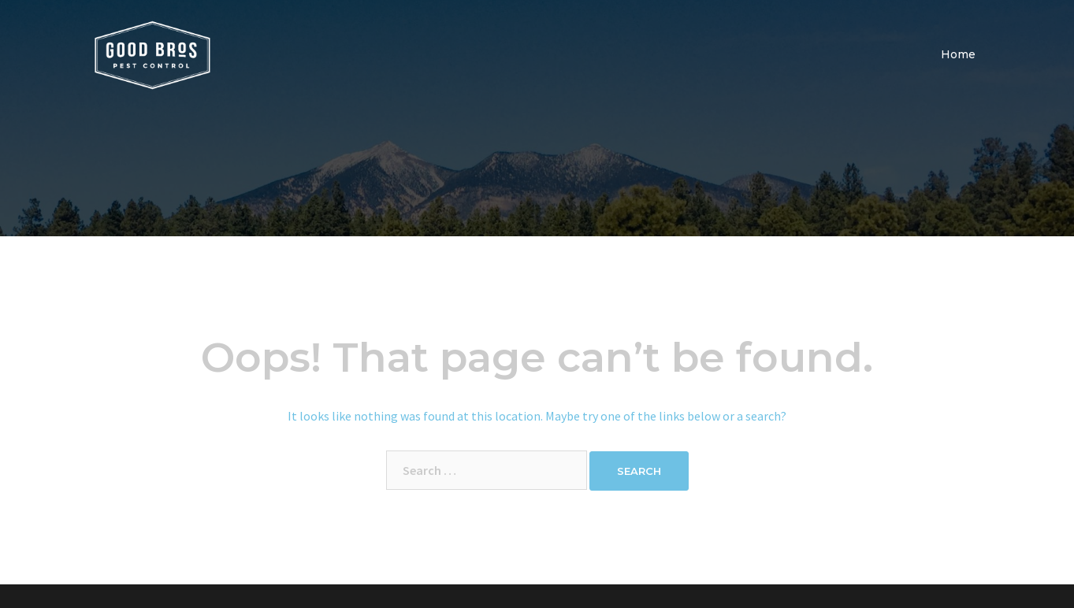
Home (958, 54)
